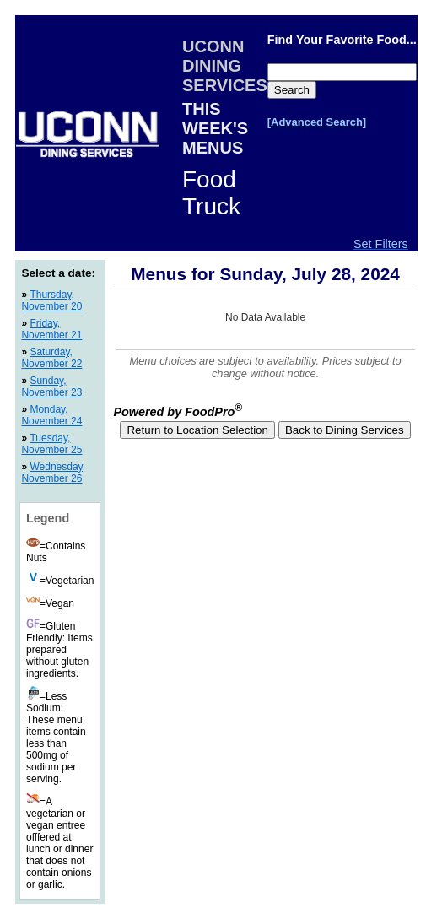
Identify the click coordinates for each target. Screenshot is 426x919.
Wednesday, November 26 (53, 472)
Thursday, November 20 (51, 300)
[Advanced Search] (316, 122)
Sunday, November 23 (51, 386)
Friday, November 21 (51, 329)
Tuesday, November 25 (51, 444)
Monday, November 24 (51, 415)
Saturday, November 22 (51, 358)
